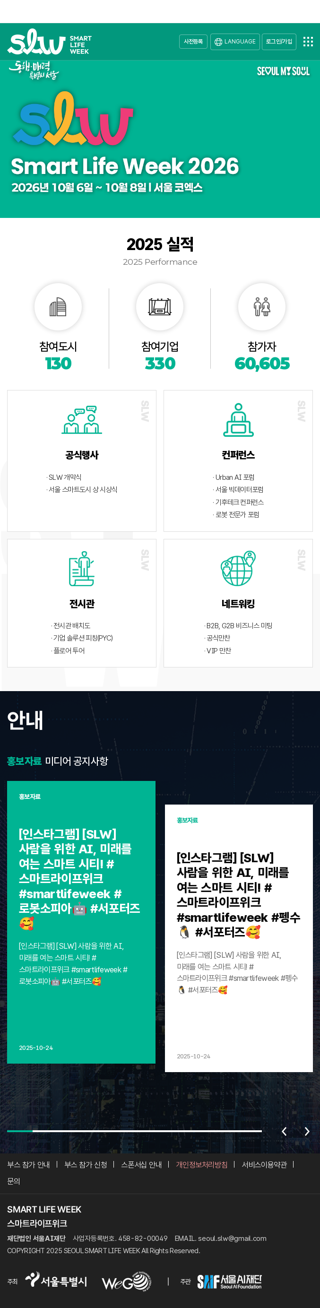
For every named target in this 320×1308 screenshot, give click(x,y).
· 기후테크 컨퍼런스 (238, 502)
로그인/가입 (279, 41)
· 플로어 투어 (67, 651)
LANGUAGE (240, 41)
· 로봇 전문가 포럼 (236, 515)
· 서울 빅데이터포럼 (238, 489)
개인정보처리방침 (201, 1164)
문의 (13, 1181)
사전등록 (193, 41)
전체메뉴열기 (308, 41)
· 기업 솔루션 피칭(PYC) (82, 638)
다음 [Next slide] (307, 1131)
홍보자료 (24, 761)
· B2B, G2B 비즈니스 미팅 (238, 626)
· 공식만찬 (217, 638)
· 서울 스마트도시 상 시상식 (82, 489)
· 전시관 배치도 (70, 626)
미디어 (58, 761)
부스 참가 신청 (85, 1164)
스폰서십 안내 (141, 1164)
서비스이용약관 (264, 1164)
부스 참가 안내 (28, 1164)
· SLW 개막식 (64, 477)
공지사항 (90, 761)
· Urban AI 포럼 (233, 477)
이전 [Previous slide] (284, 1131)
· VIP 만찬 (217, 651)
